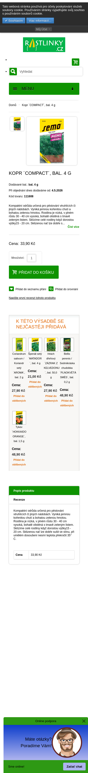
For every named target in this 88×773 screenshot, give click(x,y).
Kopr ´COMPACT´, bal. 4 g (38, 105)
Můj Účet (41, 29)
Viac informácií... (40, 20)
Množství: (17, 257)
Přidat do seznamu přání (30, 289)
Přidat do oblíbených (19, 398)
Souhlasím (15, 20)
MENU (43, 88)
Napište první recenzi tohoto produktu (32, 298)
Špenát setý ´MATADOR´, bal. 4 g (35, 358)
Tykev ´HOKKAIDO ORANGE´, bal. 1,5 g (19, 434)
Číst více (73, 226)
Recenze (19, 499)
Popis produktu (24, 490)
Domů (12, 105)
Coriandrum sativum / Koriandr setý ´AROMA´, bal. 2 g (19, 365)
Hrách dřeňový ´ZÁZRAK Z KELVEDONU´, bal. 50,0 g (51, 365)
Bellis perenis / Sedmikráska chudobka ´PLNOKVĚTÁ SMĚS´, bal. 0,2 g (67, 367)
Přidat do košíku (33, 272)
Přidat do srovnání (66, 289)
